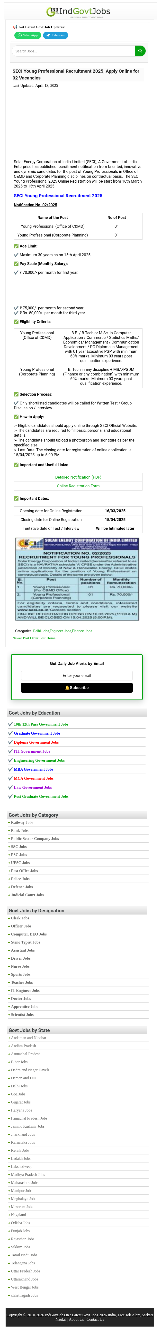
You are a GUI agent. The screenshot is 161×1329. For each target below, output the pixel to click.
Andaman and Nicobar (28, 1038)
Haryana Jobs (21, 1110)
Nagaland (18, 1215)
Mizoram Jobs (22, 1207)
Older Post (38, 638)
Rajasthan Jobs (22, 1239)
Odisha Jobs (20, 1223)
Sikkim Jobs (20, 1247)
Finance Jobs (82, 631)
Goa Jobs (18, 1094)
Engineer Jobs (61, 631)
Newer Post (20, 638)
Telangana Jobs (23, 1263)
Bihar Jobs (19, 1062)
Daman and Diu (23, 1078)
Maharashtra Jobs (24, 1183)
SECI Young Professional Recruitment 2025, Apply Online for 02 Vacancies (76, 74)
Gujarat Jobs (20, 1102)
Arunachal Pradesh (25, 1054)
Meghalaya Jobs (23, 1199)
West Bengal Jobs (24, 1287)
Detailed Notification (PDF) (78, 477)
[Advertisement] (78, 120)
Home (50, 638)
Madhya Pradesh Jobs (28, 1174)
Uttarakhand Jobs (24, 1279)
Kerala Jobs (20, 1150)
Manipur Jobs (21, 1191)
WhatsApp (28, 35)
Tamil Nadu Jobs (24, 1255)
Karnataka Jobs (23, 1142)
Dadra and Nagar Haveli (30, 1070)
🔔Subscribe (77, 688)
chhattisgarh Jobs (24, 1295)
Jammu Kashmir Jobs (28, 1126)
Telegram (55, 35)
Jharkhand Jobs (23, 1134)
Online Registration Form (78, 486)
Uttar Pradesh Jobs (25, 1271)
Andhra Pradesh (23, 1046)
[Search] (140, 51)
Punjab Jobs (20, 1231)
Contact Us (95, 1319)
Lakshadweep (21, 1166)
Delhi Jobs (41, 631)
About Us (76, 1319)
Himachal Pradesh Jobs (29, 1118)
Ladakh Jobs (20, 1158)
